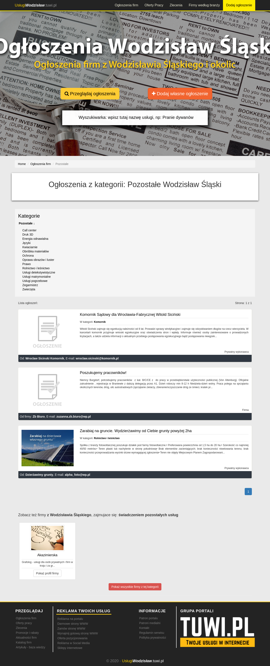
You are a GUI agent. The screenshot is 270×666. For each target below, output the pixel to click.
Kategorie (29, 216)
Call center (29, 230)
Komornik (100, 321)
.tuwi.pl (36, 5)
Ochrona (28, 255)
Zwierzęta (28, 289)
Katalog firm (24, 642)
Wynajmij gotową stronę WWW (77, 633)
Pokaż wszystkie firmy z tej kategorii (134, 586)
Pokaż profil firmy (47, 573)
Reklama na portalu (70, 618)
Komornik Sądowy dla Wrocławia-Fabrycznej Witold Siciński (130, 314)
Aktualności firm (26, 637)
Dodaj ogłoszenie (239, 5)
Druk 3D (27, 234)
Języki (26, 243)
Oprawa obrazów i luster (38, 259)
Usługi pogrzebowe (34, 281)
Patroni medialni (149, 623)
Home (22, 164)
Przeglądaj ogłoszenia (90, 93)
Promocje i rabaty (27, 632)
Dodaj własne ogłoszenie (180, 93)
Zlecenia (176, 5)
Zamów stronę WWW (71, 628)
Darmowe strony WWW (72, 623)
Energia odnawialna (35, 238)
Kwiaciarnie (30, 247)
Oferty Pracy (153, 5)
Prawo (26, 264)
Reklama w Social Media (73, 643)
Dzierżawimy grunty (39, 474)
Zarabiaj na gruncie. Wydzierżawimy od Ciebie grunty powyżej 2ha (136, 431)
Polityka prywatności (152, 637)
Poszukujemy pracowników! (103, 373)
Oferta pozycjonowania (72, 638)
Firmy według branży (204, 5)
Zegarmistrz (30, 285)
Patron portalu (148, 618)
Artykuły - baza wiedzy (30, 647)
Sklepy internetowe (69, 648)
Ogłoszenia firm (126, 5)
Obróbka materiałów (35, 251)
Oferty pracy (24, 623)
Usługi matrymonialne (36, 276)
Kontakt (144, 628)
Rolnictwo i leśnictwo (36, 268)
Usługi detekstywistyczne (38, 272)
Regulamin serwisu (151, 632)
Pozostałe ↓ (27, 223)
